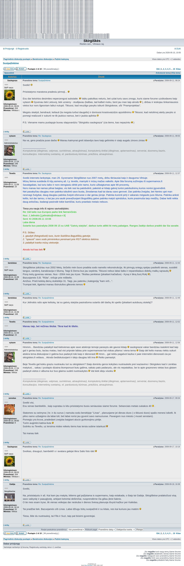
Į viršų (6, 132)
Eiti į (159, 69)
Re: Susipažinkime (46, 298)
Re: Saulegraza (44, 136)
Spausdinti (9, 73)
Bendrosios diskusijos (43, 59)
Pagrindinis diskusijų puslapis (17, 59)
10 (174, 69)
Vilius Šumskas (88, 565)
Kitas (178, 69)
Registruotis (22, 49)
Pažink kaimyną (62, 59)
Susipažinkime (11, 63)
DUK (177, 49)
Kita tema (176, 73)
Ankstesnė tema (163, 73)
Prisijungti (8, 49)
